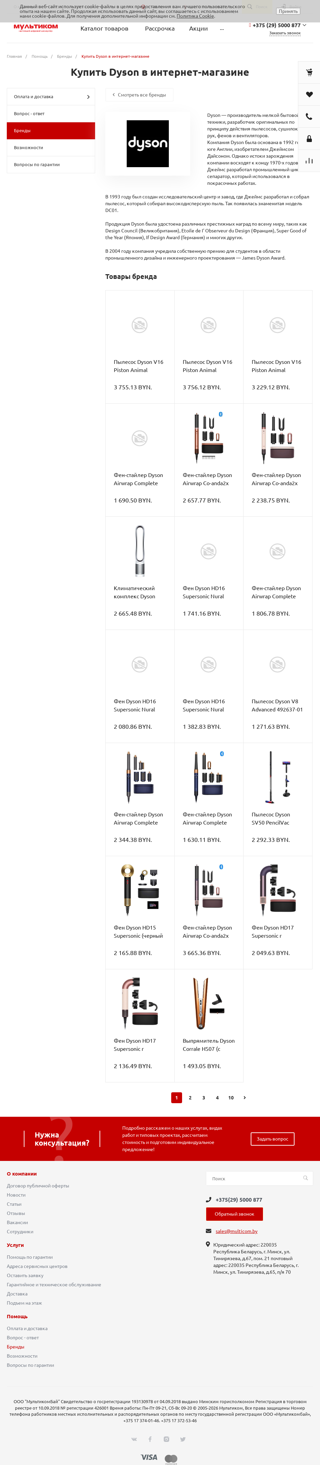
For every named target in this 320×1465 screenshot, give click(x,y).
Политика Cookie (195, 16)
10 (231, 1097)
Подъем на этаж (24, 1303)
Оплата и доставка (52, 97)
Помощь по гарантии (30, 1257)
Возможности (28, 147)
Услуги (15, 1245)
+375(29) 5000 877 (239, 1200)
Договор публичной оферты (38, 1185)
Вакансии (17, 1222)
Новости (16, 1195)
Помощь (17, 1316)
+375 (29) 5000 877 (277, 25)
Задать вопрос (272, 1139)
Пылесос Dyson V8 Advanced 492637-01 (277, 705)
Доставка (17, 1293)
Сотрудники (20, 1231)
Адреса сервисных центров (37, 1266)
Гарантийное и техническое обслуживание (54, 1284)
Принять (288, 11)
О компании (22, 1174)
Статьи (14, 1204)
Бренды (22, 130)
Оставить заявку (25, 1275)
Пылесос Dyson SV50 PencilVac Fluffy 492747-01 (273, 822)
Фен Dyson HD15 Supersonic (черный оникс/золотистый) (138, 935)
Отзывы (16, 1213)
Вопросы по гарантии (37, 164)
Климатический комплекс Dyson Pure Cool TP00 (134, 596)
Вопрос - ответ (29, 113)
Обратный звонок (234, 1214)
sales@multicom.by (236, 1231)
